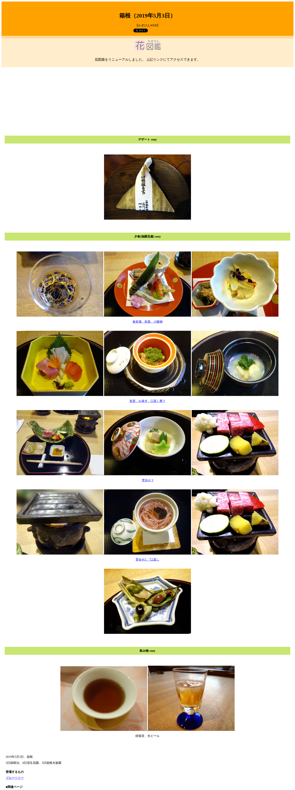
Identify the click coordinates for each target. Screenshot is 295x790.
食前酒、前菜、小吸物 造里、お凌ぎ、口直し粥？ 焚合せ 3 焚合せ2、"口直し (147, 474)
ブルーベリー (15, 777)
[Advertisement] (147, 96)
